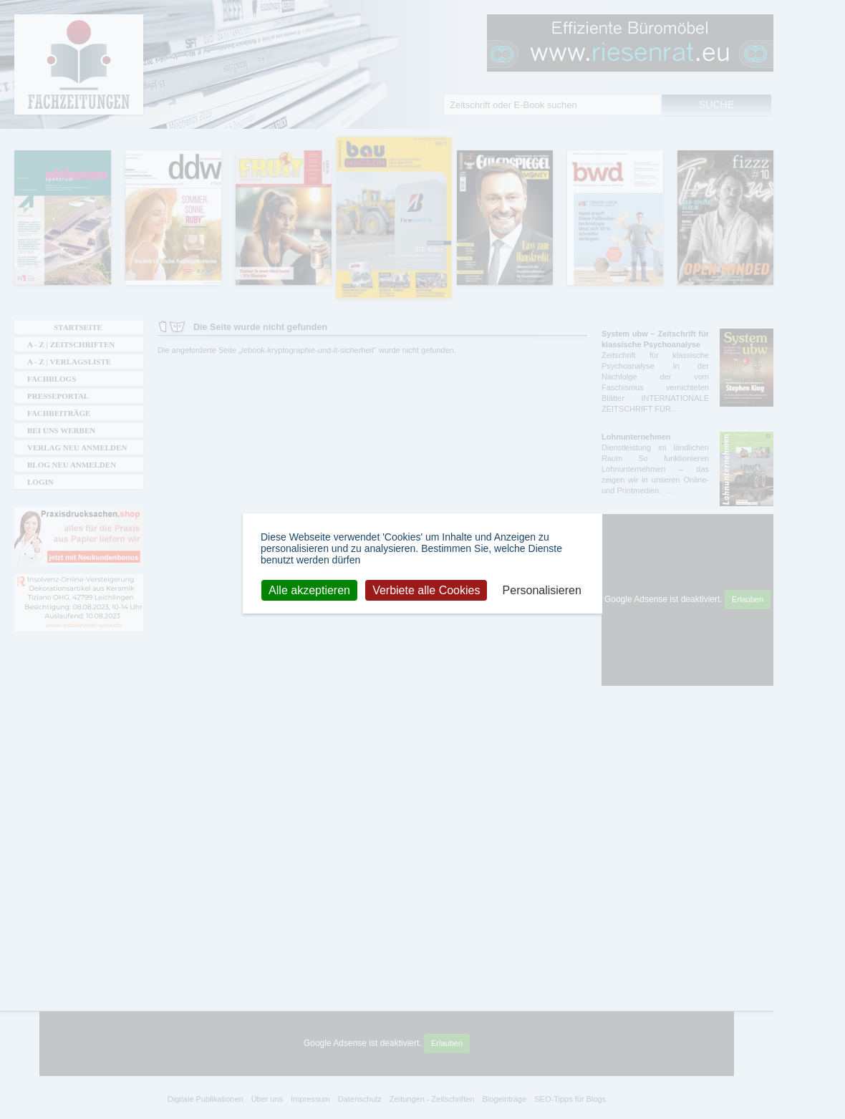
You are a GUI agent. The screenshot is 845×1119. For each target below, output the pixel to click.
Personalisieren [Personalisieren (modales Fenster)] (542, 589)
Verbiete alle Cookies (426, 589)
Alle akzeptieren (309, 589)
